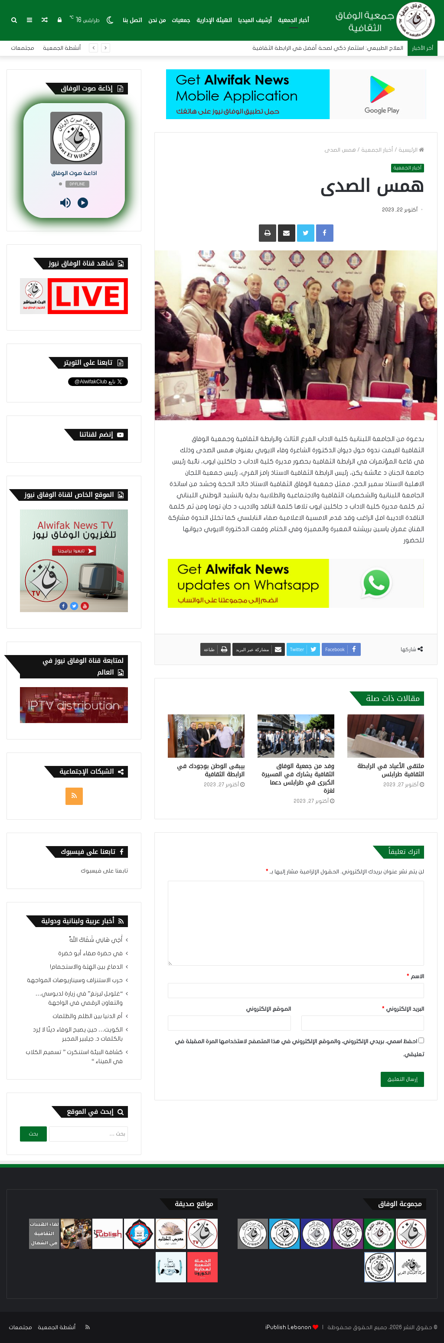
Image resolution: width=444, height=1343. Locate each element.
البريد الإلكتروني (403, 1009)
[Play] (82, 202)
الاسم (415, 976)
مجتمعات (22, 48)
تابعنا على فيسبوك (104, 871)
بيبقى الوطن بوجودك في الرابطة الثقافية (211, 770)
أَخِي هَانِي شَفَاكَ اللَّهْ (96, 940)
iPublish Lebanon (288, 1327)
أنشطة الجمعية (62, 48)
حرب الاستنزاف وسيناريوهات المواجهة (75, 980)
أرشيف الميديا (255, 20)
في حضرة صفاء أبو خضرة (90, 953)
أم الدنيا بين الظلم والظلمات (87, 1016)
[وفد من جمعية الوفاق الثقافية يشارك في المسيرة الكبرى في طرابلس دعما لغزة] (296, 736)
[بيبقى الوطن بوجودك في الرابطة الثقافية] (206, 736)
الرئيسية (411, 150)
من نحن (157, 20)
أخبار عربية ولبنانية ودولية (77, 921)
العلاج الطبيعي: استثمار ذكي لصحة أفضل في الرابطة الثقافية (327, 48)
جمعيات (181, 20)
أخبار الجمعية (293, 20)
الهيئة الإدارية (214, 20)
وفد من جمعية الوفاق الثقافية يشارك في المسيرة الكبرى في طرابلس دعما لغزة (297, 778)
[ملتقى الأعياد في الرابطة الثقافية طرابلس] (385, 736)
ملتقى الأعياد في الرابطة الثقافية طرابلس (390, 770)
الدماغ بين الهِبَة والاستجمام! (86, 967)
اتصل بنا (132, 20)
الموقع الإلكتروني (268, 1009)
